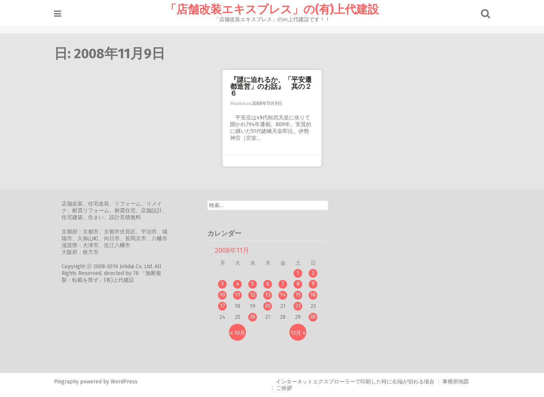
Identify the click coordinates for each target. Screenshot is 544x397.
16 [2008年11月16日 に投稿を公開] (315, 295)
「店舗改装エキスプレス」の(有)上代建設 (272, 9)
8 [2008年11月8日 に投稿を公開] (300, 284)
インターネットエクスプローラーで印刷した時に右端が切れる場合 (355, 381)
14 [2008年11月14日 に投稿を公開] (285, 295)
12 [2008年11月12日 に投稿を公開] (255, 295)
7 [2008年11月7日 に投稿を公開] (285, 284)
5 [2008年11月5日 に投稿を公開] (255, 284)
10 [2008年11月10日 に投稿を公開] (225, 295)
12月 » (300, 333)
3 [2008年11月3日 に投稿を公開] (225, 284)
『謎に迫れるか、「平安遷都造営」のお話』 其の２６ (271, 86)
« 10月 (240, 333)
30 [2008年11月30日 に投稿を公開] (315, 317)
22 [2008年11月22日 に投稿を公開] (300, 306)
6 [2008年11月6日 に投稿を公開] (270, 284)
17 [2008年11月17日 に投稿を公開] (224, 306)
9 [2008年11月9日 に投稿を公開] (315, 284)
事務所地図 (455, 381)
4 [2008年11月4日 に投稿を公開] (239, 284)
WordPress (126, 381)
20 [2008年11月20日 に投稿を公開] (270, 306)
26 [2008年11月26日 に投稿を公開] (255, 317)
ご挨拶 (284, 388)
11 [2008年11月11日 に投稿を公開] (240, 295)
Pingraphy (68, 381)
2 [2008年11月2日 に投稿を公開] (315, 273)
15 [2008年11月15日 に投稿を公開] (300, 295)
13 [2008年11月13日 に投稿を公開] (270, 295)
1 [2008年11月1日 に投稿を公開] (300, 273)
